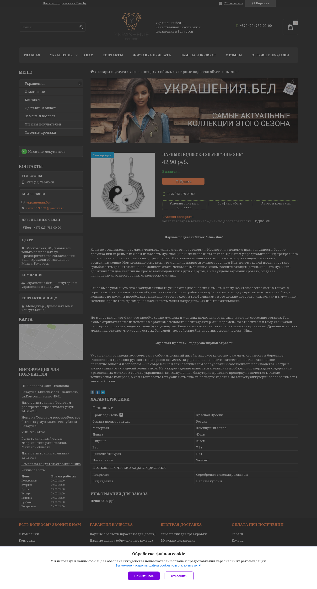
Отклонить (179, 576)
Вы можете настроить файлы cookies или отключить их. (157, 565)
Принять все (144, 576)
